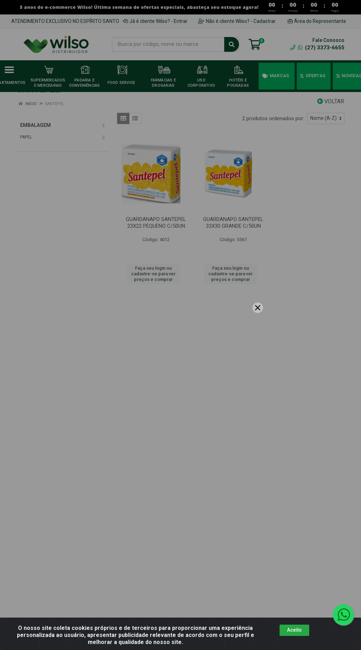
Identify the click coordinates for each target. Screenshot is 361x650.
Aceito (294, 630)
